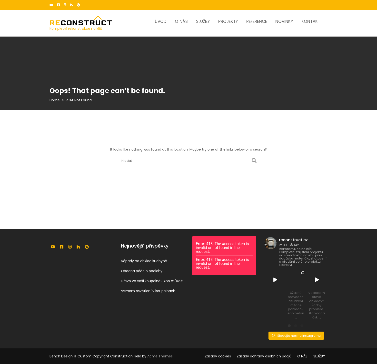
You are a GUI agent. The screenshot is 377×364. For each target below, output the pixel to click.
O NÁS (181, 21)
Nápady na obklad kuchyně (144, 261)
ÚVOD (161, 21)
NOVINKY (284, 21)
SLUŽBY (203, 21)
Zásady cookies (218, 356)
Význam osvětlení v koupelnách (148, 290)
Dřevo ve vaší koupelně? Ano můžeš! (151, 280)
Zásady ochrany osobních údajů (264, 356)
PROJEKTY (228, 21)
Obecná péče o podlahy (141, 270)
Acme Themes (160, 356)
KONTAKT (310, 21)
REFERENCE (256, 21)
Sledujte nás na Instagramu (296, 335)
